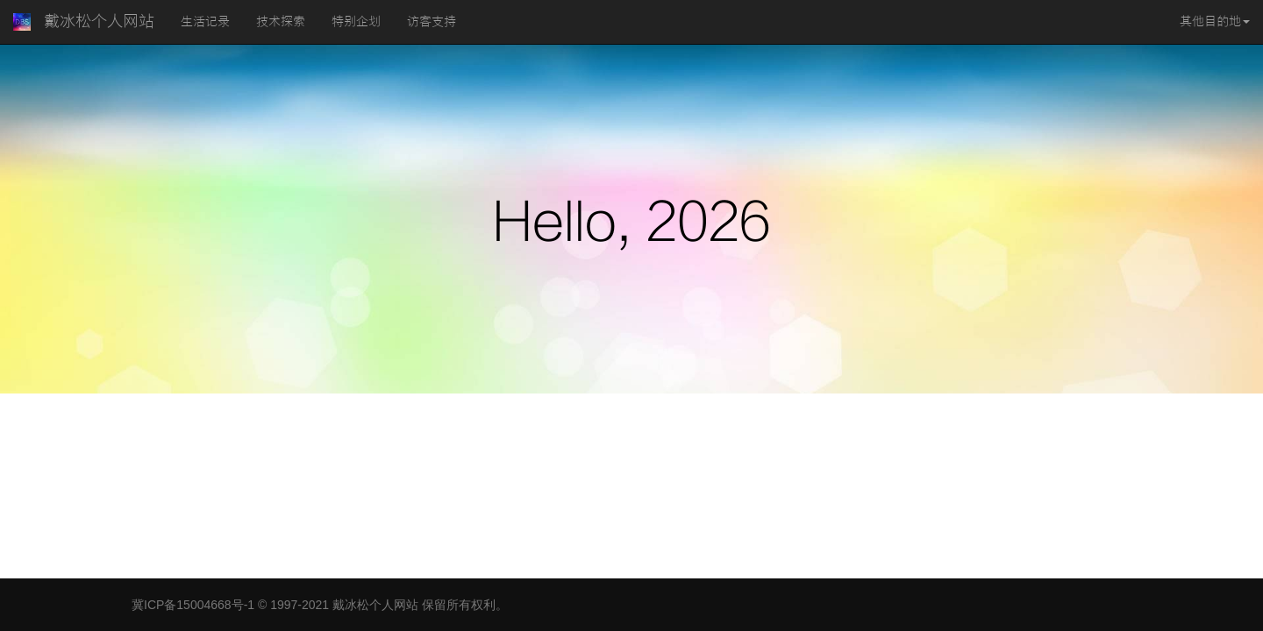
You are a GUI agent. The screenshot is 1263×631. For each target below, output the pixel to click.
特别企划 (356, 22)
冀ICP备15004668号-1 (193, 605)
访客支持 (431, 22)
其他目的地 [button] (1215, 22)
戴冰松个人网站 (99, 21)
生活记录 (205, 22)
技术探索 (280, 22)
